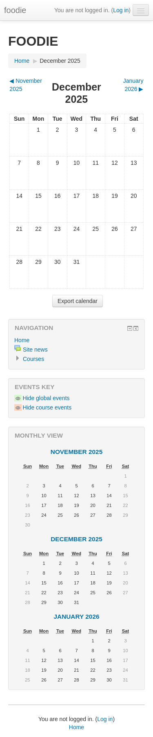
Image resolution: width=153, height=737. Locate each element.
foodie (15, 10)
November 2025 (76, 451)
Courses (33, 359)
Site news (35, 349)
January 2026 (76, 616)
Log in (121, 10)
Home (21, 61)
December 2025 (60, 61)
